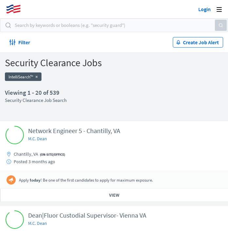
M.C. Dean (37, 139)
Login (204, 9)
